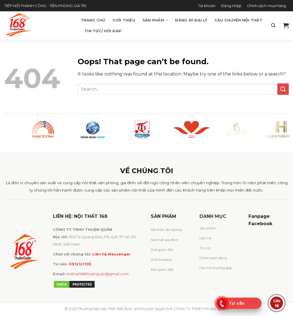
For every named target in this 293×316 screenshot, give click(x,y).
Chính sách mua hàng (266, 6)
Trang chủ (93, 20)
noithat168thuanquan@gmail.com (97, 274)
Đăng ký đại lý (191, 20)
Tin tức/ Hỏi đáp (102, 31)
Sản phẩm (155, 20)
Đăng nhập (231, 6)
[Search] (273, 25)
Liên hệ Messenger (111, 254)
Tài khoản (206, 6)
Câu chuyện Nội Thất (238, 20)
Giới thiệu (123, 20)
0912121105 (80, 264)
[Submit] (283, 88)
